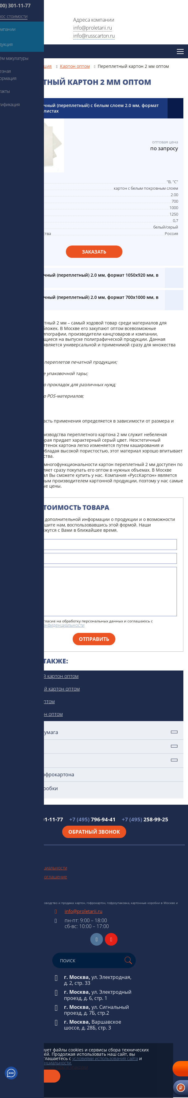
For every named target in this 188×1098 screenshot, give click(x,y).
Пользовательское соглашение (35, 877)
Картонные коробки (33, 788)
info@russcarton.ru (94, 35)
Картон (18, 746)
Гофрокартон (25, 760)
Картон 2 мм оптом (33, 701)
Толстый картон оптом (37, 714)
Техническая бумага (33, 732)
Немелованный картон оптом (45, 688)
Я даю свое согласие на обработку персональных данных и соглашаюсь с (85, 623)
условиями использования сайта (105, 1058)
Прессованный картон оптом (45, 676)
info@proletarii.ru (92, 27)
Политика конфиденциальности (35, 868)
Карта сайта (14, 886)
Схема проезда (18, 895)
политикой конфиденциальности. (38, 1063)
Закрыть (32, 1076)
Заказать (94, 252)
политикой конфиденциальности (51, 625)
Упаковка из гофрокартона (41, 775)
